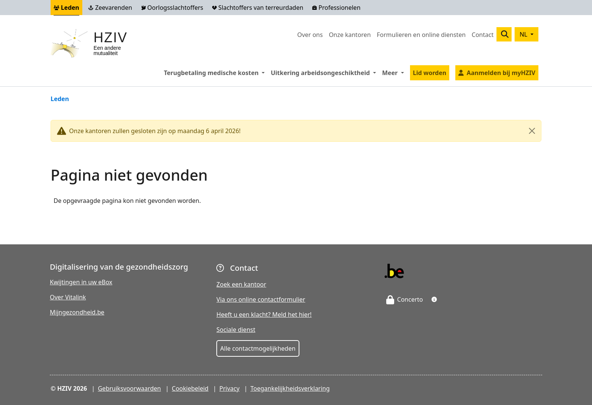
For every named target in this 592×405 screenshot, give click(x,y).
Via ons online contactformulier (260, 299)
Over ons (310, 35)
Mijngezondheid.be (77, 312)
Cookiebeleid (190, 388)
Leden (66, 7)
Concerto (404, 299)
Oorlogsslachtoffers (172, 7)
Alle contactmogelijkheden (257, 348)
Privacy (229, 388)
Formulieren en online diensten (421, 35)
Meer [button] (394, 72)
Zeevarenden (110, 7)
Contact (482, 35)
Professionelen (336, 7)
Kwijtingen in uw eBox (81, 282)
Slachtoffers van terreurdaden (257, 7)
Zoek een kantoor (241, 284)
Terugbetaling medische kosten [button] (216, 72)
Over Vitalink (68, 297)
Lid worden (430, 73)
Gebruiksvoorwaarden (129, 388)
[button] (434, 299)
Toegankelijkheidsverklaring (290, 388)
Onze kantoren (350, 35)
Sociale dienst (235, 329)
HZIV (111, 37)
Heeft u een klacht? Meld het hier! (263, 314)
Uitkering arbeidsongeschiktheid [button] (325, 72)
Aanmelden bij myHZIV (501, 73)
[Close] (532, 130)
